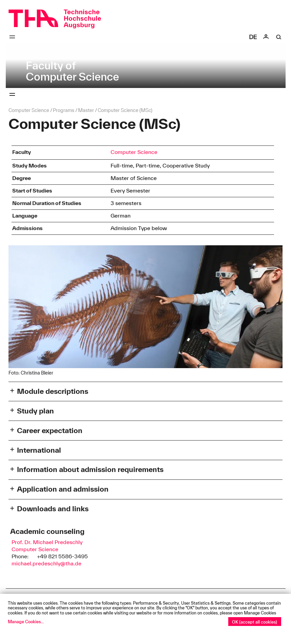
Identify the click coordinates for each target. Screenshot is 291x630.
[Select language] (253, 36)
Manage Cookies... (26, 621)
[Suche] (278, 36)
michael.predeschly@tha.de (46, 563)
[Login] (265, 36)
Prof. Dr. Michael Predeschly (47, 542)
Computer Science (134, 152)
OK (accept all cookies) (254, 622)
